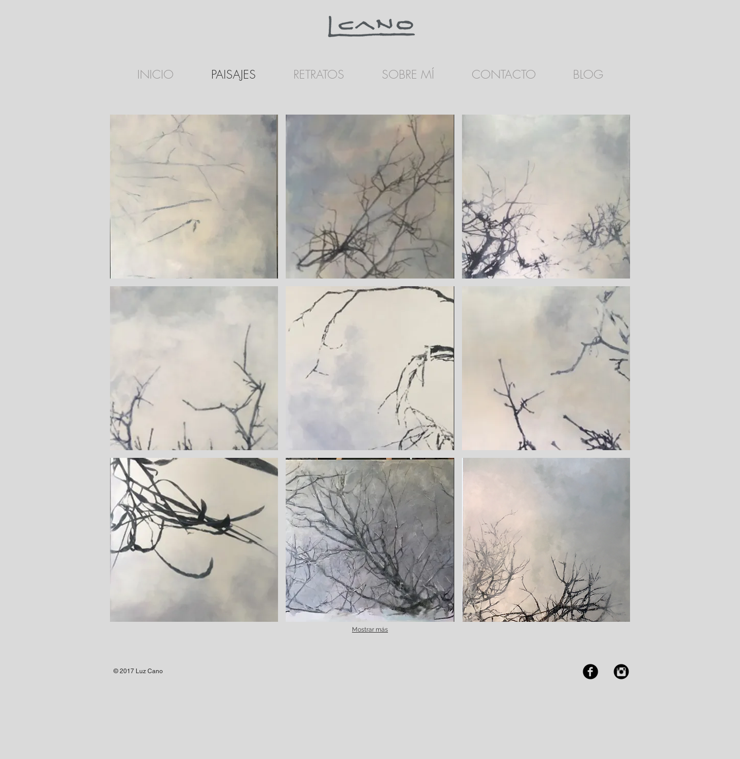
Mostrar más (370, 629)
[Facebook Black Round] (590, 671)
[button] (194, 197)
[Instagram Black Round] (621, 671)
